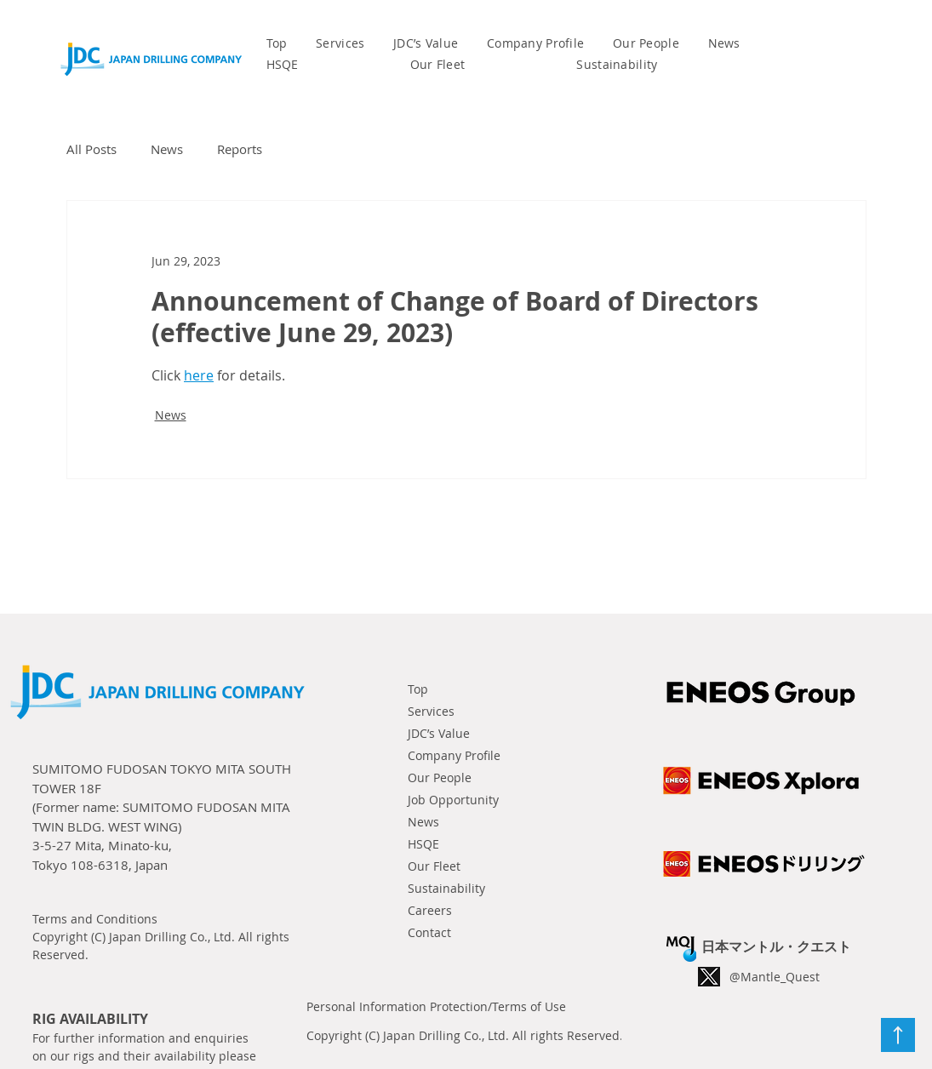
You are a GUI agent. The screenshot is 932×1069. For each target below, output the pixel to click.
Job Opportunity (453, 800)
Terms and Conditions (94, 919)
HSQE (423, 844)
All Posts (91, 148)
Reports (239, 148)
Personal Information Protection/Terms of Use (436, 1006)
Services (431, 711)
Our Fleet (434, 866)
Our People (440, 777)
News (167, 148)
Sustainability (446, 888)
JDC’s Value (439, 733)
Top (418, 689)
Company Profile (454, 755)
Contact (429, 932)
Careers (430, 910)
